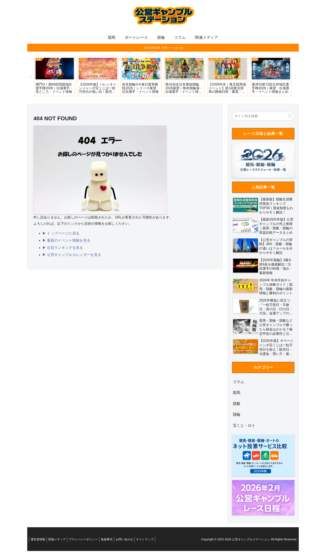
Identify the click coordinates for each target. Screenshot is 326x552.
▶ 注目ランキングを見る (61, 247)
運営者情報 (38, 540)
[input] (263, 117)
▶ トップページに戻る (59, 234)
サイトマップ (152, 540)
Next (296, 78)
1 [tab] (157, 104)
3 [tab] (169, 104)
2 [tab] (163, 104)
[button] (290, 117)
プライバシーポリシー (86, 540)
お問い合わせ (130, 540)
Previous (30, 78)
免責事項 (111, 540)
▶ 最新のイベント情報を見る (65, 241)
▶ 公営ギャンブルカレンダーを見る (70, 254)
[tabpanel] (54, 77)
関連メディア (59, 540)
